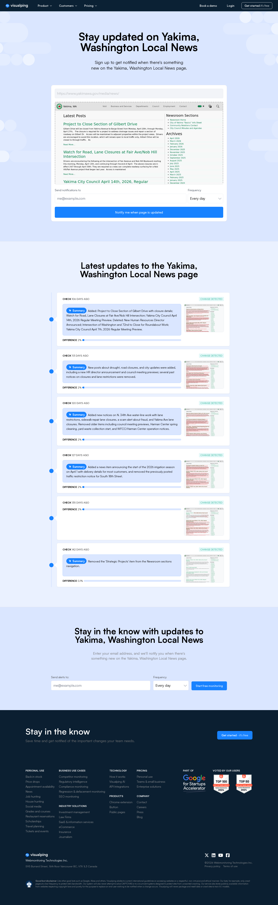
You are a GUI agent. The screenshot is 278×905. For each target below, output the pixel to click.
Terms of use (230, 866)
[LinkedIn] (213, 855)
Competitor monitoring (73, 776)
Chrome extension (120, 802)
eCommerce (67, 827)
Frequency (194, 190)
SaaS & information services (76, 822)
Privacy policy (212, 866)
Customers (68, 5)
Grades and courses (38, 811)
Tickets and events (37, 831)
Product (45, 5)
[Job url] (139, 93)
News (29, 791)
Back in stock (34, 776)
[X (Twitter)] (207, 855)
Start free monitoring (209, 686)
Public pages (117, 812)
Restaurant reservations (40, 816)
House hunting (35, 801)
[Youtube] (220, 855)
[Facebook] (228, 855)
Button (113, 807)
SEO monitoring (69, 796)
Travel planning (35, 826)
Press (140, 812)
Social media (33, 806)
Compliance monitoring (73, 786)
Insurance (65, 832)
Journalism (65, 837)
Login (230, 5)
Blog (140, 817)
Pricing (90, 5)
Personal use (145, 776)
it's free (256, 5)
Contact (142, 802)
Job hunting (33, 796)
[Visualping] (17, 6)
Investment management (74, 812)
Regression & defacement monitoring (82, 791)
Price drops (33, 781)
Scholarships (33, 821)
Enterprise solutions (149, 786)
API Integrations (119, 786)
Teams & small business (151, 781)
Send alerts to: (60, 677)
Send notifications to (68, 190)
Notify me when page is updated (139, 212)
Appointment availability (40, 786)
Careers (141, 807)
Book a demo (208, 5)
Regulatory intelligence (73, 781)
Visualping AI (117, 781)
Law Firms (65, 817)
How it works (117, 776)
